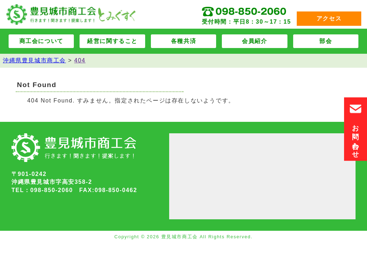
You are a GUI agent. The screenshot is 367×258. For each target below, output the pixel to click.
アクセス (329, 18)
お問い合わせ (355, 129)
